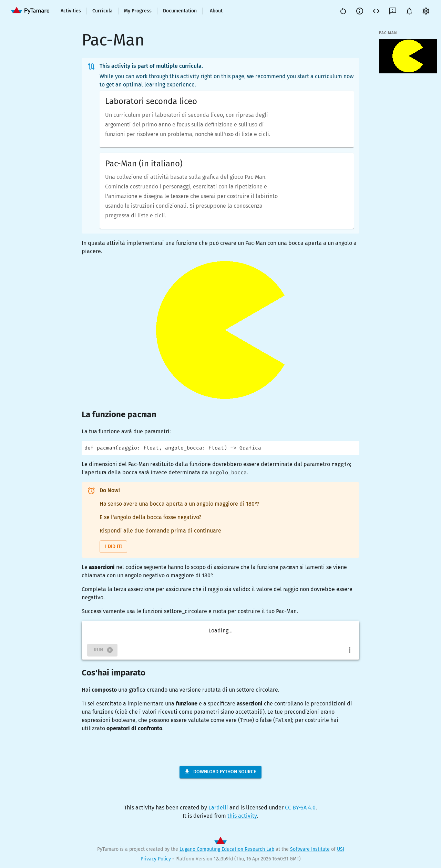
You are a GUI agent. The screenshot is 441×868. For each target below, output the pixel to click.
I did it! (113, 546)
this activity (242, 816)
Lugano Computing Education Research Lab (227, 849)
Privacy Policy (156, 859)
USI (340, 849)
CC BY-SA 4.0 (300, 807)
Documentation (180, 11)
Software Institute (310, 849)
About (216, 11)
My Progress (138, 11)
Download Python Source (220, 771)
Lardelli (218, 807)
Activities (71, 11)
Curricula (102, 11)
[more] (350, 650)
